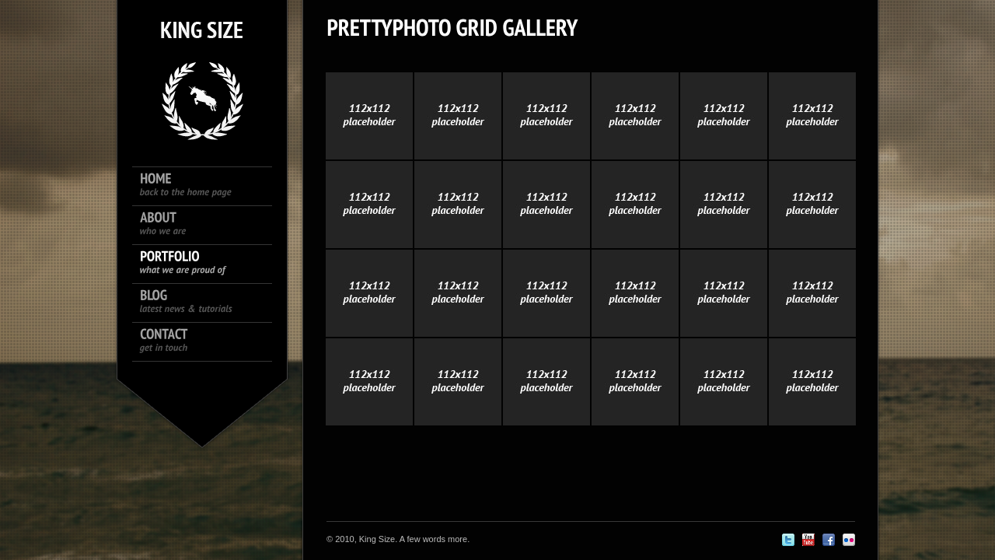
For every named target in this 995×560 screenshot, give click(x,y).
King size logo (202, 70)
